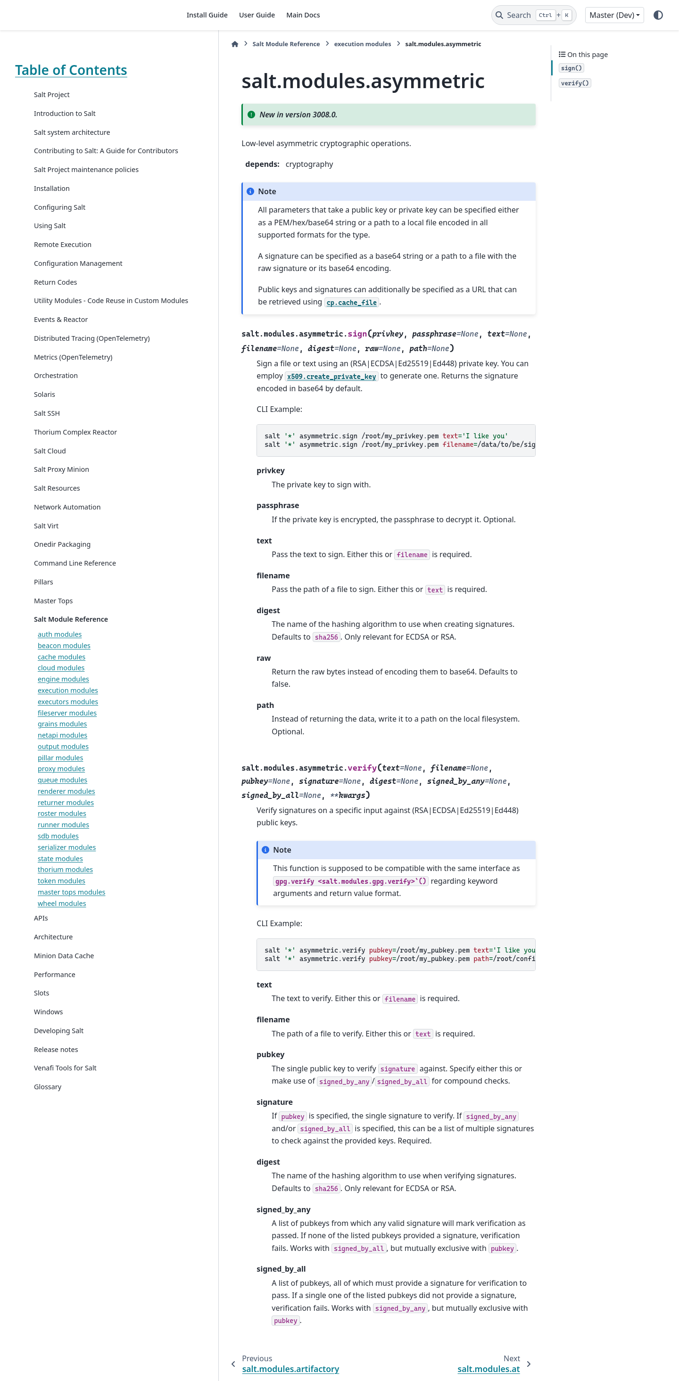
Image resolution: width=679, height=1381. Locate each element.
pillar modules (60, 779)
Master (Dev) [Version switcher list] (611, 15)
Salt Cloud (50, 473)
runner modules (63, 847)
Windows (48, 1034)
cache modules (61, 678)
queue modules (62, 802)
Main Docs (303, 14)
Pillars (43, 604)
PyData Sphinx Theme (599, 1359)
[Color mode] (658, 15)
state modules (60, 880)
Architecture (53, 959)
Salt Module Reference (71, 641)
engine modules (63, 701)
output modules (63, 768)
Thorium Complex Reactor (75, 454)
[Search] (534, 15)
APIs (41, 940)
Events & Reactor (61, 341)
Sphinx (78, 1367)
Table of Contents (71, 70)
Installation (52, 199)
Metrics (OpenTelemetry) (73, 379)
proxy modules (61, 791)
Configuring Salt (59, 218)
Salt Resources (57, 510)
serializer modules (67, 869)
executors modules (68, 723)
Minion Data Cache (64, 977)
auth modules (60, 656)
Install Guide (207, 14)
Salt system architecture (72, 132)
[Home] (189, 44)
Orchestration (56, 398)
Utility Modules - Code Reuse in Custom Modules (83, 317)
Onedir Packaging (62, 566)
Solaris (44, 416)
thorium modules (65, 892)
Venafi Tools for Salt (65, 1090)
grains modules (62, 746)
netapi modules (62, 757)
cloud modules (61, 690)
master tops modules (71, 914)
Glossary (47, 1109)
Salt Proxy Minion (61, 491)
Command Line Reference (75, 585)
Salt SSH (47, 435)
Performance (54, 996)
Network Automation (67, 529)
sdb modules (58, 858)
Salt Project (52, 94)
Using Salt (50, 236)
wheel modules (62, 925)
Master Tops (53, 622)
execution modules (68, 712)
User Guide (257, 14)
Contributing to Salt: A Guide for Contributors (85, 156)
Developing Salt (58, 1052)
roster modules (62, 835)
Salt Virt (46, 547)
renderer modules (66, 813)
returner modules (66, 824)
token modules (61, 903)
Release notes (56, 1071)
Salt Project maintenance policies (86, 180)
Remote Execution (62, 255)
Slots (41, 1015)
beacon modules (64, 667)
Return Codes (55, 292)
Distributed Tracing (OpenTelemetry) (91, 360)
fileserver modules (67, 735)
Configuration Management (78, 274)
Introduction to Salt (65, 113)
